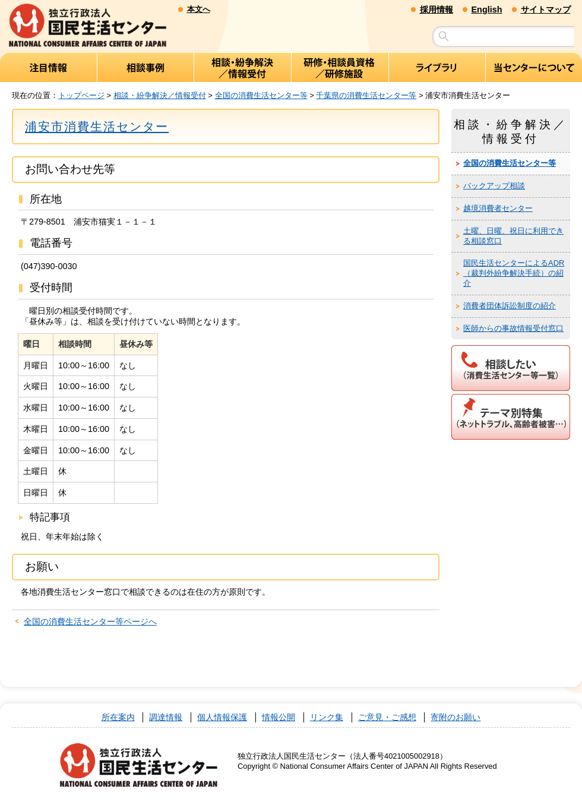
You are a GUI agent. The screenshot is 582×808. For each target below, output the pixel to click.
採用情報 (436, 9)
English (487, 9)
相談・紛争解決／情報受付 (159, 95)
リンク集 (326, 717)
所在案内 (118, 717)
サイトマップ (546, 9)
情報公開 (278, 717)
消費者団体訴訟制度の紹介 (509, 306)
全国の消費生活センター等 (261, 95)
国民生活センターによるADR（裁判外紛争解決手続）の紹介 (513, 273)
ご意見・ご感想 (387, 717)
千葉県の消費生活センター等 (366, 95)
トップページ (81, 95)
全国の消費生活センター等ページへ (90, 622)
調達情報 (165, 717)
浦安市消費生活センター (97, 126)
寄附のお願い (455, 717)
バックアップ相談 (494, 186)
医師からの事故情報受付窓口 (513, 328)
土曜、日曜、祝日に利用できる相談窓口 (513, 235)
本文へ (198, 9)
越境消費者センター (498, 208)
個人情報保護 (222, 717)
